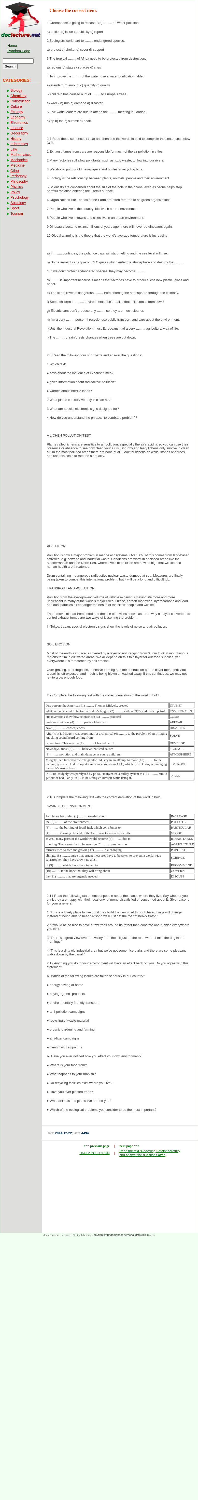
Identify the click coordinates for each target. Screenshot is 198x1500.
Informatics (19, 144)
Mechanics (18, 160)
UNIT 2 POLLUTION (94, 1153)
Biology (16, 90)
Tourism (16, 213)
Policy (15, 192)
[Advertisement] (120, 502)
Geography (19, 133)
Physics (16, 187)
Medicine (17, 165)
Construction (20, 101)
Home (12, 46)
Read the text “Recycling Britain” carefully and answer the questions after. (149, 1153)
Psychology (19, 197)
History (16, 139)
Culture (16, 106)
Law (13, 149)
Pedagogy (18, 176)
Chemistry (18, 96)
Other (14, 171)
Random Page (18, 51)
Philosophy (19, 181)
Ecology (16, 112)
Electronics (19, 122)
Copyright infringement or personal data (116, 1234)
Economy (17, 117)
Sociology (18, 203)
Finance (16, 128)
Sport (14, 208)
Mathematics (20, 155)
